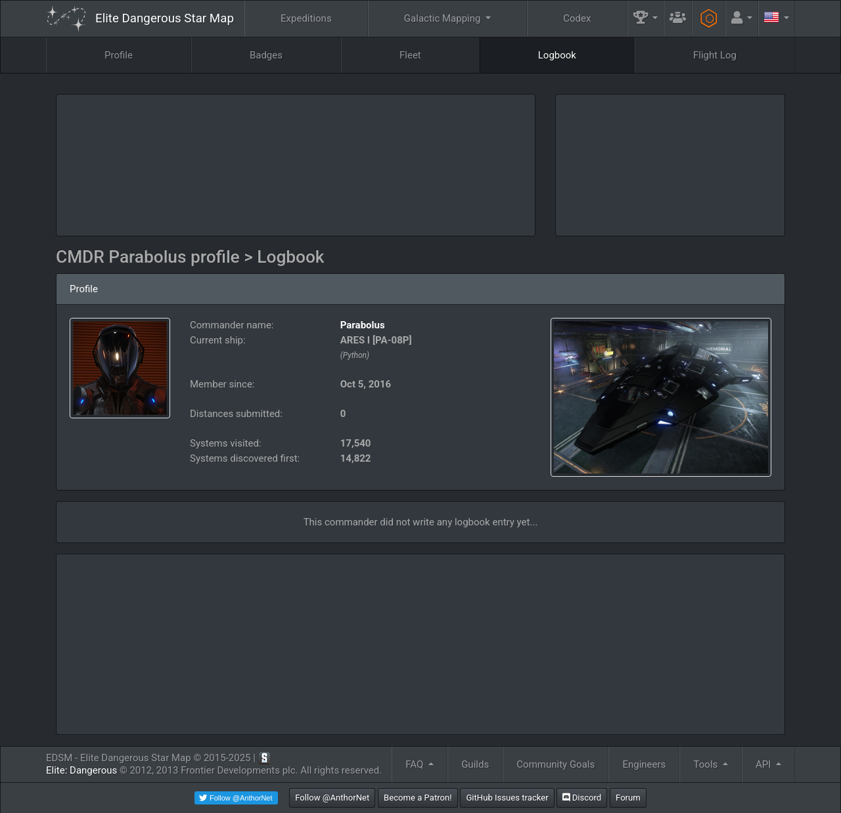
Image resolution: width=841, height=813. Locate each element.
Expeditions (306, 18)
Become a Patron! (418, 797)
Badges (266, 55)
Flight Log (715, 55)
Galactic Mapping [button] (443, 18)
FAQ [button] (415, 764)
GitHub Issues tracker (507, 797)
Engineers (644, 764)
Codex (577, 18)
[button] (645, 19)
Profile (118, 55)
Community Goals (555, 764)
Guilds (475, 764)
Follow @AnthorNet (332, 797)
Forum (628, 797)
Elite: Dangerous (81, 770)
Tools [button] (707, 764)
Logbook (557, 55)
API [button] (764, 764)
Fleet (410, 55)
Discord (581, 797)
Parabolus (362, 325)
